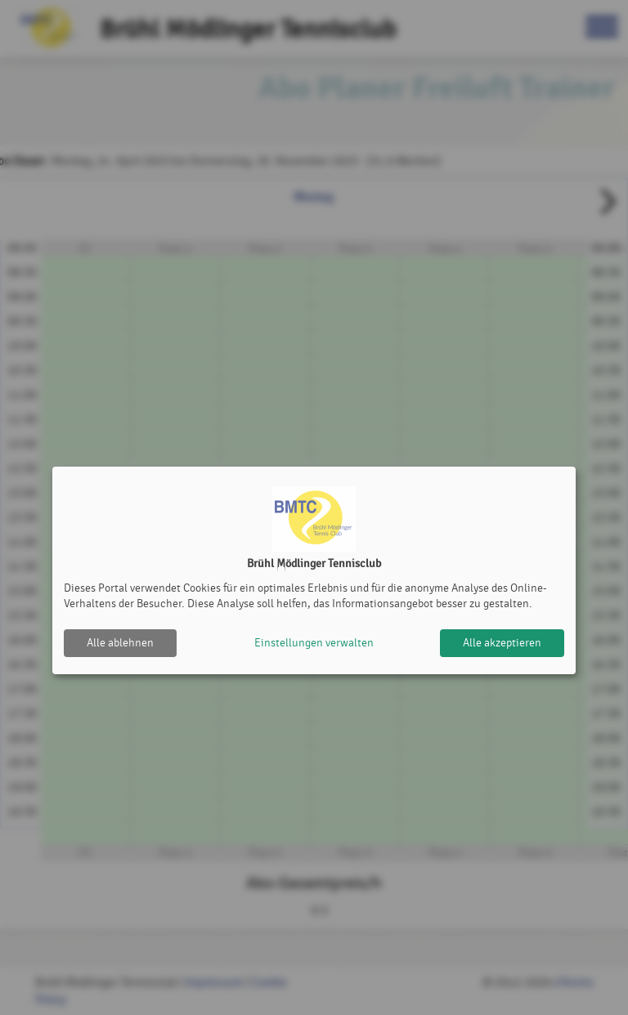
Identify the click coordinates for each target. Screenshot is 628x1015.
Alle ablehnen (120, 643)
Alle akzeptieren (502, 643)
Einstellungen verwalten (314, 643)
